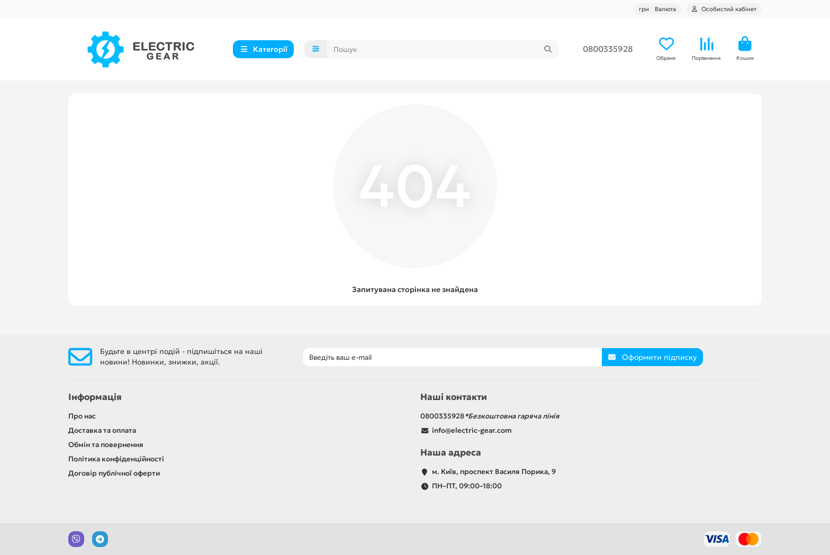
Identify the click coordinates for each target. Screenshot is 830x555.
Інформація (95, 397)
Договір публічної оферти (114, 473)
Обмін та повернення (105, 444)
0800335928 (608, 49)
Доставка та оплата (102, 430)
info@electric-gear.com (472, 430)
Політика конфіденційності (116, 458)
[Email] (452, 357)
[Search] (443, 50)
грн (657, 9)
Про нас (82, 416)
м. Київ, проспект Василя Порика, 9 (494, 471)
